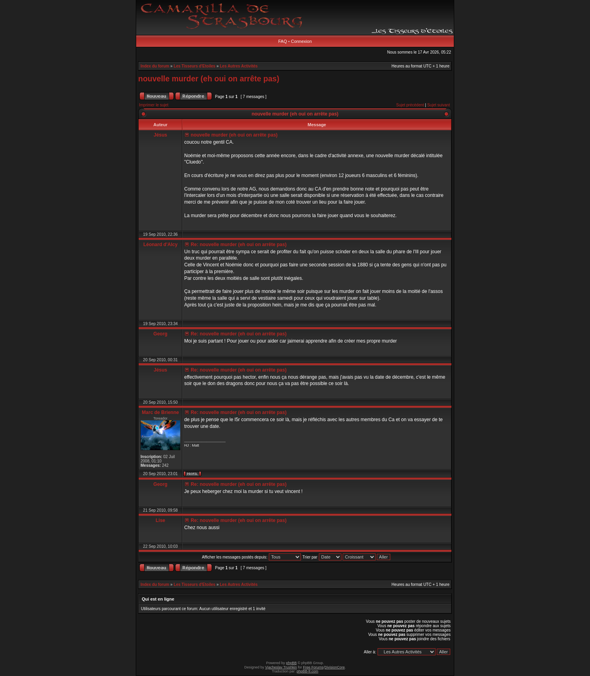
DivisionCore (334, 667)
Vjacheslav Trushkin (281, 667)
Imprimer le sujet (153, 105)
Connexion (301, 41)
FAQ (282, 41)
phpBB (291, 663)
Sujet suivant (438, 105)
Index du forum (155, 66)
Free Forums (313, 667)
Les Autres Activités (239, 66)
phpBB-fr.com (307, 671)
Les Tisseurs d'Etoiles (194, 66)
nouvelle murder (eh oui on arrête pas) (208, 78)
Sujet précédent (410, 105)
